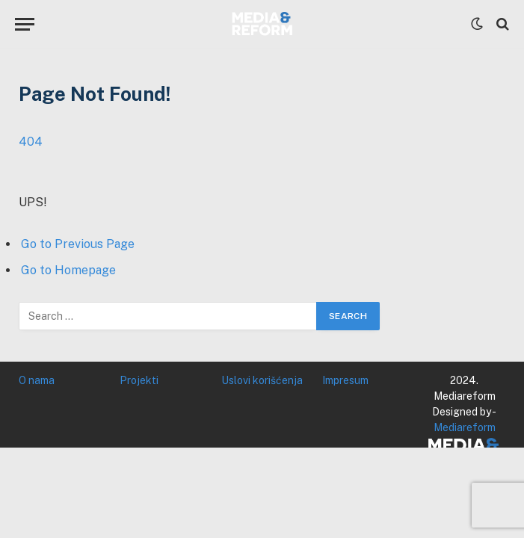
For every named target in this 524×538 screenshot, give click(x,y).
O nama (37, 380)
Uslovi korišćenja (262, 380)
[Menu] (24, 24)
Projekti (139, 380)
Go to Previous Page (78, 244)
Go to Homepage (68, 270)
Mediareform (465, 427)
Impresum (345, 380)
